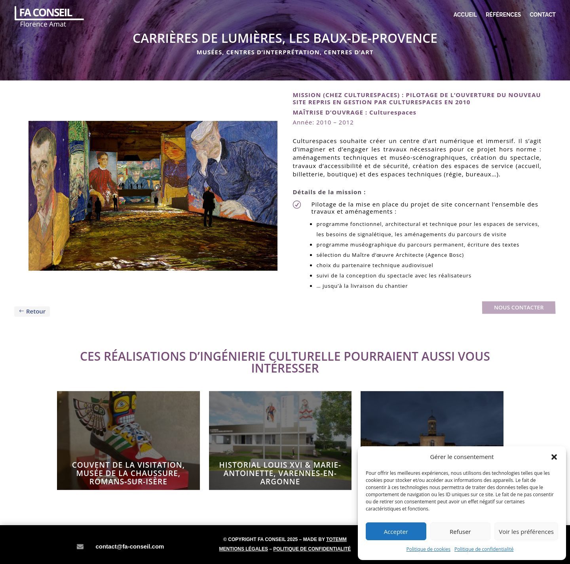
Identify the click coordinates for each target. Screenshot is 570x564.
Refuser (460, 531)
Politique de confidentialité (483, 549)
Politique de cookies (429, 549)
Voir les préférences (526, 531)
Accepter (396, 531)
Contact (543, 15)
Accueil (465, 15)
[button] (554, 457)
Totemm (336, 539)
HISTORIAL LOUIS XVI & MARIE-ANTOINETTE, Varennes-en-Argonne (280, 473)
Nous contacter (518, 308)
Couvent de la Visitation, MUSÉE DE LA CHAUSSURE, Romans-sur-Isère (128, 473)
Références (503, 15)
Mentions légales (243, 549)
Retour (36, 311)
